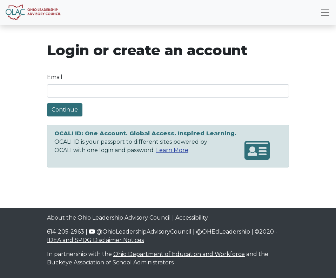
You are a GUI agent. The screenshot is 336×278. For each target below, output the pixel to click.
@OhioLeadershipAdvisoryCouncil (140, 231)
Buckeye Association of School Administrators (110, 262)
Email (54, 77)
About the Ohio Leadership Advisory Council (109, 217)
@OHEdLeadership (223, 231)
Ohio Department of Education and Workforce (179, 254)
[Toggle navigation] (325, 12)
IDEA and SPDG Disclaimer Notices (95, 240)
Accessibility (191, 217)
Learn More (172, 150)
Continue (65, 109)
